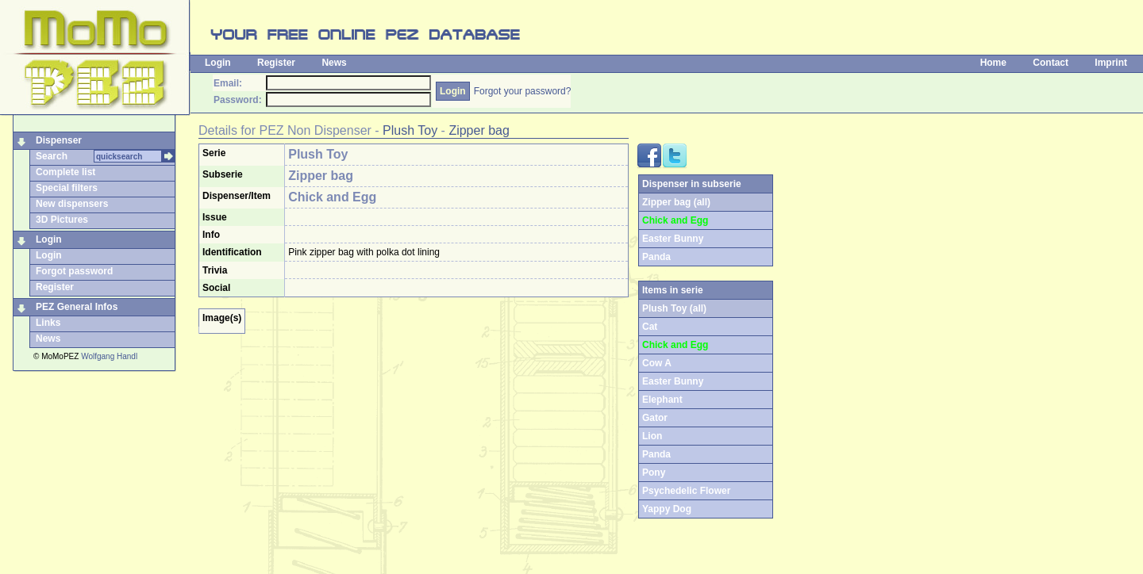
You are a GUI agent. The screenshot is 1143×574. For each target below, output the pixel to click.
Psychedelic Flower (686, 490)
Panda (656, 256)
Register (276, 62)
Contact (1050, 62)
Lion (652, 436)
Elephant (662, 399)
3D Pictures (62, 219)
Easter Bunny (672, 238)
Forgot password (74, 271)
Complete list (65, 172)
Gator (655, 417)
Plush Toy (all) (674, 308)
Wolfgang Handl (109, 356)
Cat (649, 326)
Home (993, 62)
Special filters (67, 187)
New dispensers (72, 203)
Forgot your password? (523, 91)
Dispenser (59, 140)
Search (51, 156)
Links (48, 322)
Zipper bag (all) (676, 202)
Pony (653, 472)
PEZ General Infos (76, 306)
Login (218, 62)
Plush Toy (410, 130)
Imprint (1111, 62)
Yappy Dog (666, 509)
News (333, 62)
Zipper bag (479, 130)
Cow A (657, 363)
